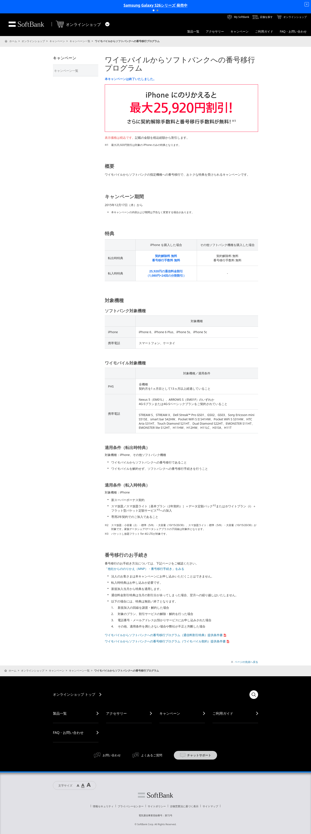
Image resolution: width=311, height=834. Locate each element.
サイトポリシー (157, 806)
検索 (253, 694)
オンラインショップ (33, 41)
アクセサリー (116, 713)
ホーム (13, 41)
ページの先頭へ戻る (246, 662)
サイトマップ (210, 806)
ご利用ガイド (223, 713)
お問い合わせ (112, 755)
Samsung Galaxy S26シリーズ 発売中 (155, 5)
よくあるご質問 (151, 755)
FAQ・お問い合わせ (68, 732)
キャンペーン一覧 (80, 41)
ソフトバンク (155, 795)
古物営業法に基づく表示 (184, 806)
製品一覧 (60, 713)
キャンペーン (57, 41)
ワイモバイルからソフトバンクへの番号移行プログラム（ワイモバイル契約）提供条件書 (167, 641)
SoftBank (26, 24)
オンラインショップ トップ (74, 694)
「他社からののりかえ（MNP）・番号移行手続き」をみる (144, 569)
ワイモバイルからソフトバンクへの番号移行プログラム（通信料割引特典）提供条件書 (166, 635)
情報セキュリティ (103, 806)
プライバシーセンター (131, 806)
